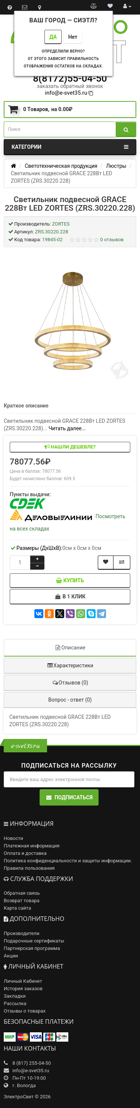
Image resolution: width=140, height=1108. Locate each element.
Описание (70, 648)
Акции (11, 956)
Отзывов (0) (70, 683)
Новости (13, 838)
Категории (70, 147)
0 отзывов (112, 239)
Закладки (15, 996)
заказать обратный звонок (70, 86)
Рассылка (15, 1003)
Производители (22, 933)
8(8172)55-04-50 (70, 78)
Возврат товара (22, 900)
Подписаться (69, 797)
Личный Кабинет (23, 981)
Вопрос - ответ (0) (69, 700)
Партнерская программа (32, 948)
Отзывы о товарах (25, 1011)
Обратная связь (22, 893)
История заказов (23, 988)
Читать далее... (67, 428)
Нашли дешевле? (70, 447)
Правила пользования (29, 868)
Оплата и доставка (25, 853)
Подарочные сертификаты (34, 941)
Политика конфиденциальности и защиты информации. (68, 860)
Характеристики (70, 665)
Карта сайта (17, 908)
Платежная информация (32, 846)
